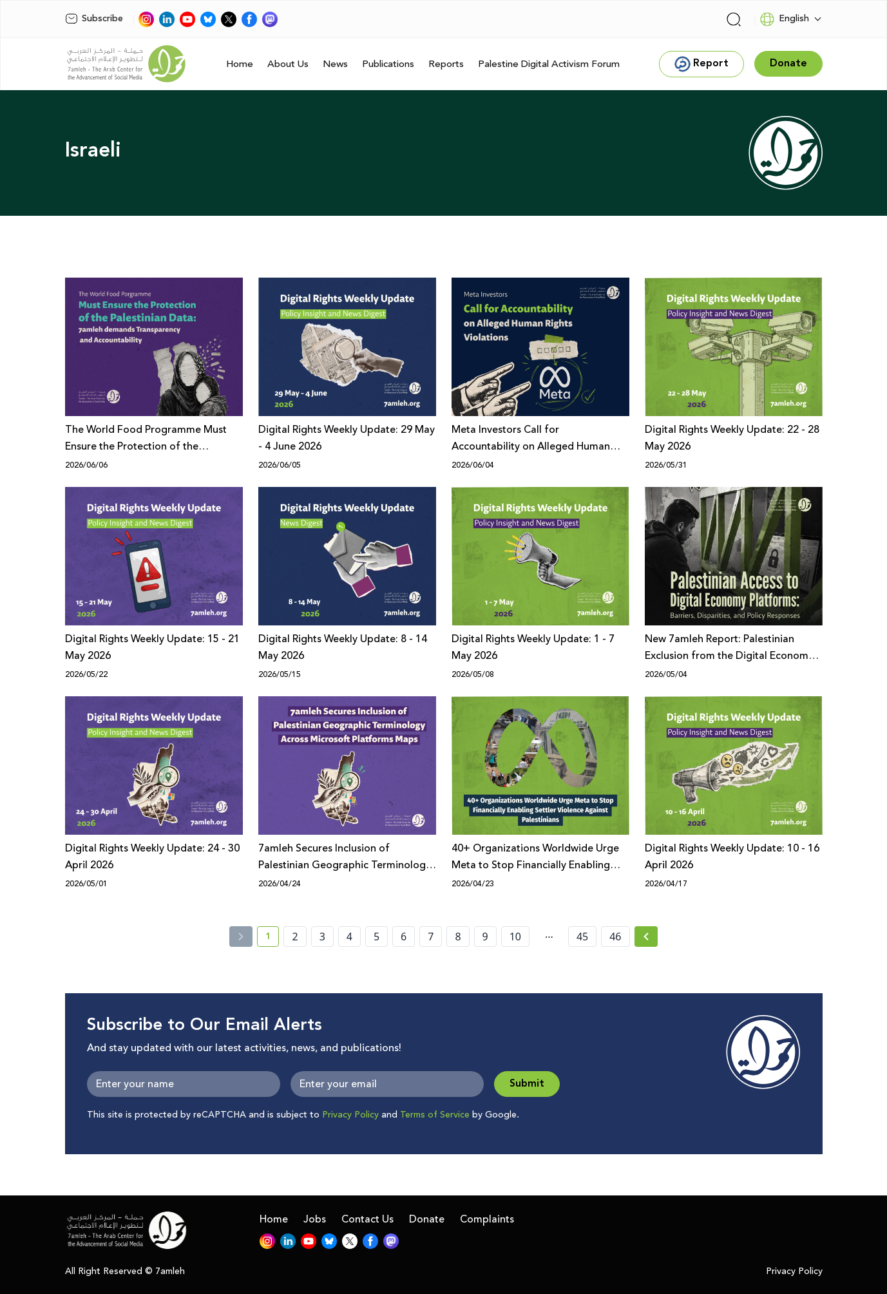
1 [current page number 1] (272, 938)
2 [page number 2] (295, 936)
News (335, 64)
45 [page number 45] (582, 936)
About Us (288, 64)
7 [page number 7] (431, 936)
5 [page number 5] (376, 936)
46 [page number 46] (615, 936)
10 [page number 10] (515, 936)
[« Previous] (241, 936)
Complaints (487, 1219)
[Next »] (646, 936)
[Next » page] (646, 936)
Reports (446, 64)
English (784, 19)
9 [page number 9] (485, 936)
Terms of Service (435, 1115)
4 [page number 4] (349, 936)
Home (239, 64)
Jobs (314, 1219)
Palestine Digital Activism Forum (549, 64)
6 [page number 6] (403, 936)
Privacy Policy (350, 1115)
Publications (388, 64)
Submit (527, 1084)
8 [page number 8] (458, 936)
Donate (426, 1219)
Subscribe (94, 19)
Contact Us (367, 1219)
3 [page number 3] (322, 936)
